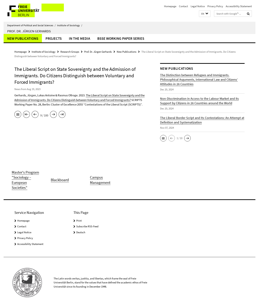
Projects (54, 38)
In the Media (79, 38)
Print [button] (79, 220)
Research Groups (69, 51)
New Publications (22, 38)
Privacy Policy (215, 6)
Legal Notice (198, 6)
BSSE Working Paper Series (120, 38)
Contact (183, 6)
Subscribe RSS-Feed (87, 226)
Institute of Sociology (69, 25)
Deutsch (80, 232)
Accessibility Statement (239, 6)
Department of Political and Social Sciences (31, 25)
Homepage (170, 6)
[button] (204, 13)
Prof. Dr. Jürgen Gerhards (29, 31)
